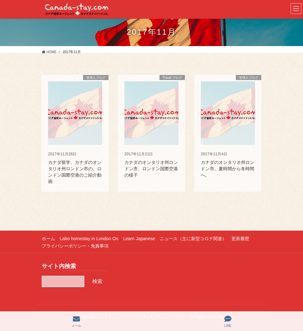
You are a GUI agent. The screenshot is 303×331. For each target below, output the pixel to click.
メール (76, 321)
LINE (227, 321)
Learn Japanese (139, 238)
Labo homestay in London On (89, 238)
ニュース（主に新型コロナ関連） (193, 238)
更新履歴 (240, 238)
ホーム (48, 238)
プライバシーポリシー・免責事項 (75, 245)
